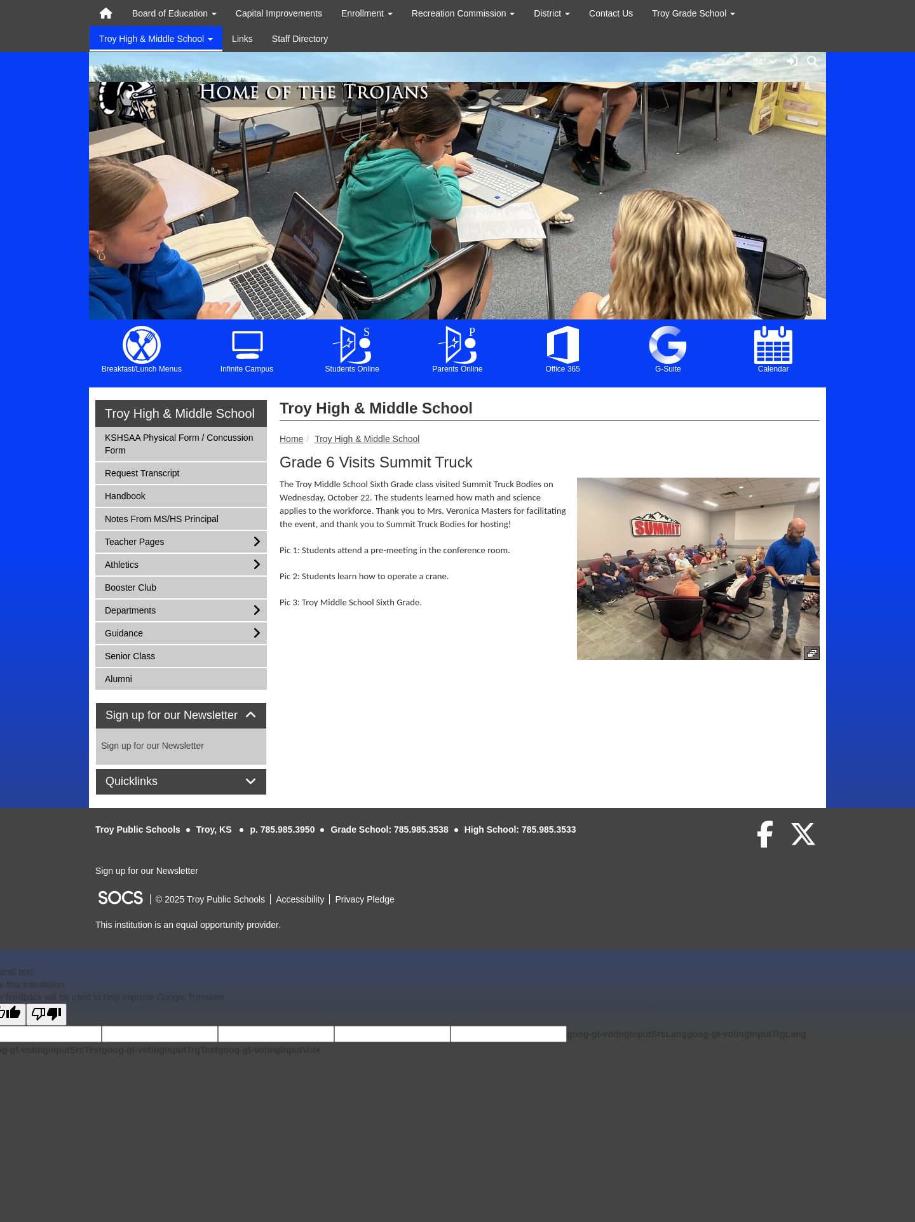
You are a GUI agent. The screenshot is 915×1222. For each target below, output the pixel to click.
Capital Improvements (279, 13)
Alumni (121, 678)
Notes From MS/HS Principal (161, 518)
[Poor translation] (46, 1015)
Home (291, 439)
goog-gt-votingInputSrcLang (627, 1034)
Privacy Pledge (364, 899)
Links (242, 39)
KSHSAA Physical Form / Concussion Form (178, 443)
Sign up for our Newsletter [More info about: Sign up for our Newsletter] (152, 746)
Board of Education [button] (174, 13)
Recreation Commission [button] (463, 13)
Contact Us (611, 13)
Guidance (123, 632)
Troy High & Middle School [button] (156, 39)
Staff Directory (300, 39)
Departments (130, 609)
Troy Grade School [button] (693, 13)
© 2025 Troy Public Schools (210, 899)
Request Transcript (142, 472)
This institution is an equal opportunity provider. (188, 925)
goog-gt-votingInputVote (269, 1050)
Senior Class (129, 655)
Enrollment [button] (367, 13)
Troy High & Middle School (367, 439)
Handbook (125, 495)
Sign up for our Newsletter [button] (181, 715)
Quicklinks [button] (145, 781)
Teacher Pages (134, 541)
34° (767, 62)
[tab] (181, 715)
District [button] (552, 13)
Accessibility (300, 899)
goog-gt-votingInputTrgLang (746, 1034)
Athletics (121, 564)
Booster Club (130, 587)
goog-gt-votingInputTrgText (159, 1050)
